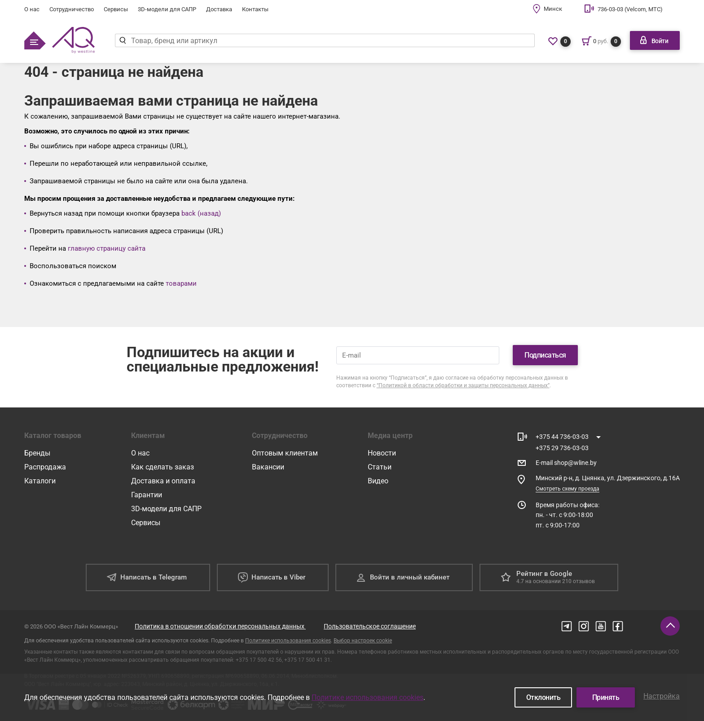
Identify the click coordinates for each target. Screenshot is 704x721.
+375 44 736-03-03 (562, 436)
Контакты (255, 9)
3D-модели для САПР (167, 9)
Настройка (661, 696)
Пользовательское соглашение (370, 626)
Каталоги (40, 481)
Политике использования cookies (288, 640)
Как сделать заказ (162, 467)
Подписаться (545, 355)
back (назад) (201, 213)
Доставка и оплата (163, 481)
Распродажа (45, 467)
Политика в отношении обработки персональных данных (220, 626)
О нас (32, 9)
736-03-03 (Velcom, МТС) (630, 9)
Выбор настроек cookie (363, 640)
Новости (382, 453)
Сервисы (116, 9)
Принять (606, 697)
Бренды (37, 453)
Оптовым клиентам (285, 453)
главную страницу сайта (106, 248)
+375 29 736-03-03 (562, 447)
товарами (181, 283)
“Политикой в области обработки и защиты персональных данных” (463, 385)
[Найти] (123, 40)
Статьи (380, 467)
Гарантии (146, 495)
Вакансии (268, 467)
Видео (378, 481)
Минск (553, 8)
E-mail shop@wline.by (566, 462)
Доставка (219, 9)
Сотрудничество (71, 9)
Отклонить (543, 697)
